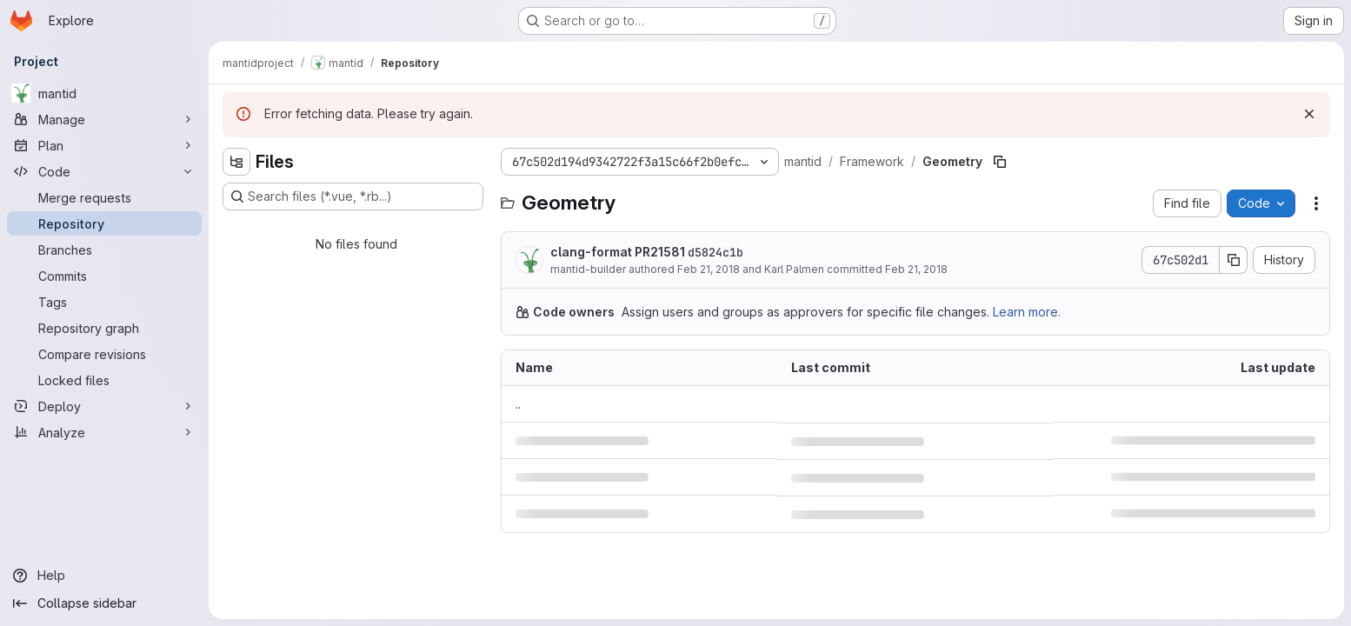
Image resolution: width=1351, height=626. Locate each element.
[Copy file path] (1000, 162)
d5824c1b (715, 252)
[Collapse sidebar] (104, 603)
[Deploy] (104, 406)
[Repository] (104, 223)
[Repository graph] (104, 328)
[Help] (104, 575)
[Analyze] (104, 432)
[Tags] (104, 302)
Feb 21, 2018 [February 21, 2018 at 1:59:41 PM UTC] (916, 269)
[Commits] (104, 275)
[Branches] (104, 249)
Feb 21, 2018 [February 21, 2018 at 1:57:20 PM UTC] (708, 269)
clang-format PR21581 (646, 252)
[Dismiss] (1309, 113)
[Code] (104, 171)
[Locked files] (104, 380)
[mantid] (104, 93)
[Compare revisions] (104, 354)
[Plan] (104, 145)
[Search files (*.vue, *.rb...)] (353, 196)
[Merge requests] (104, 197)
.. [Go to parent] (518, 403)
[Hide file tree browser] (236, 162)
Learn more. (1027, 311)
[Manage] (104, 119)
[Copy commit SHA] (1234, 260)
